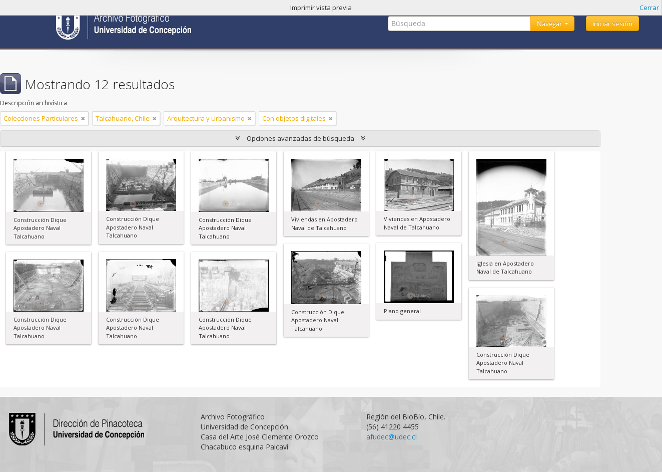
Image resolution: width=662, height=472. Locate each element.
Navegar (550, 23)
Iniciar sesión (612, 23)
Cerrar (649, 7)
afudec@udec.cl (391, 436)
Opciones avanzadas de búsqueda (300, 138)
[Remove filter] (83, 118)
